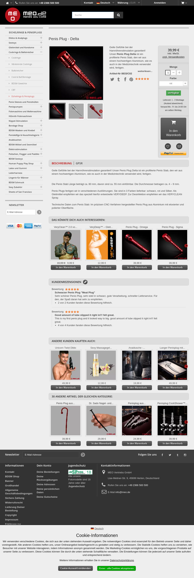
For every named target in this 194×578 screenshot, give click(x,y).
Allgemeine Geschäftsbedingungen (18, 492)
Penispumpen (16, 106)
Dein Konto (44, 466)
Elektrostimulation (18, 149)
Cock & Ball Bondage (21, 77)
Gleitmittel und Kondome (21, 47)
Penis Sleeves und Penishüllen (23, 101)
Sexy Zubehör (15, 187)
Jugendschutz (76, 487)
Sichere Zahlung (14, 498)
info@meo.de (122, 493)
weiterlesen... (145, 71)
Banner (9, 481)
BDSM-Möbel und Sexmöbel (23, 144)
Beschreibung (62, 164)
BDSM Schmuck (16, 182)
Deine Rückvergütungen (47, 479)
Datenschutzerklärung (122, 560)
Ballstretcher (17, 70)
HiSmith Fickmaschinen (20, 116)
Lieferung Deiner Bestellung (15, 509)
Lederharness (15, 172)
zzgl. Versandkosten (174, 56)
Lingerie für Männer (19, 177)
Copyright (11, 515)
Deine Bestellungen (48, 472)
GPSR (79, 164)
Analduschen (15, 139)
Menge (173, 66)
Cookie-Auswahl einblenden (75, 568)
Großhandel (12, 486)
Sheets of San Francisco (20, 191)
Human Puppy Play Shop (21, 163)
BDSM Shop (12, 477)
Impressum (11, 520)
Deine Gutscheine (47, 497)
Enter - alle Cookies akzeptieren (116, 568)
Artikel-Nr (115, 73)
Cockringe (16, 57)
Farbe (173, 78)
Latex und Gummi (18, 168)
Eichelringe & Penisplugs (22, 96)
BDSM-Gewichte (19, 83)
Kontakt (88, 2)
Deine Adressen (46, 485)
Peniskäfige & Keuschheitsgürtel (24, 135)
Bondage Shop (16, 125)
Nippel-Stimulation (18, 120)
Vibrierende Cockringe (21, 64)
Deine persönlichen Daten (48, 491)
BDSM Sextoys (16, 158)
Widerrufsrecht (14, 503)
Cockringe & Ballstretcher (21, 52)
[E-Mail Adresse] (20, 212)
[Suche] (118, 15)
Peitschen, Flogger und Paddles (24, 154)
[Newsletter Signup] (39, 212)
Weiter (101, 111)
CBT (13, 89)
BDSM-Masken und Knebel (22, 130)
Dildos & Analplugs (18, 38)
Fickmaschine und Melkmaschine (25, 111)
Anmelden (160, 2)
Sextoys (12, 42)
